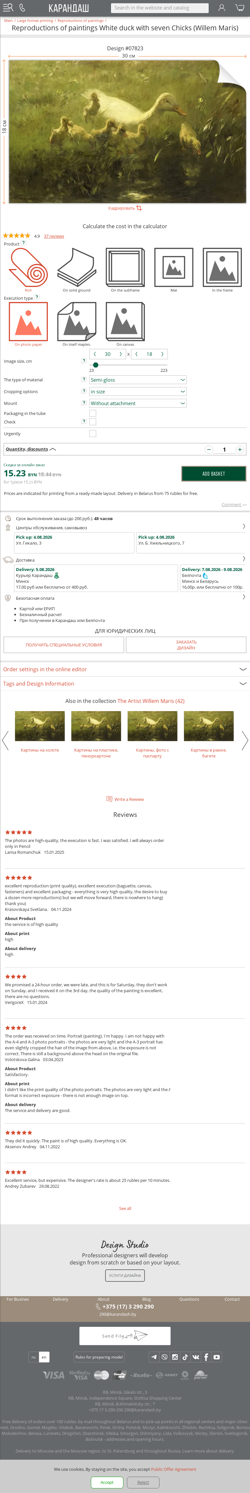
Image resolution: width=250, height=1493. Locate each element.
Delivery (60, 1299)
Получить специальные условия (64, 645)
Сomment (234, 504)
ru (33, 1357)
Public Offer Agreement (173, 1469)
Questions (189, 1299)
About (104, 1299)
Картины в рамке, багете (209, 735)
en (44, 1357)
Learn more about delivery (208, 1451)
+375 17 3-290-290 (106, 1410)
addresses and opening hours (134, 1439)
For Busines (18, 1299)
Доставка (124, 560)
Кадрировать (125, 208)
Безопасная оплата (124, 598)
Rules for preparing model (99, 1357)
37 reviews (54, 236)
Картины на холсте (40, 732)
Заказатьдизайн (186, 645)
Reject (143, 1482)
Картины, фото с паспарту (152, 735)
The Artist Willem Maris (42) (151, 701)
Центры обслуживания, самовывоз (124, 528)
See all (125, 1208)
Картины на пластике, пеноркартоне (96, 735)
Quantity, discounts (27, 449)
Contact (232, 1299)
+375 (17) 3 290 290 (128, 1306)
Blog (146, 1299)
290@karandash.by (117, 1314)
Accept (107, 1482)
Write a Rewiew (129, 799)
